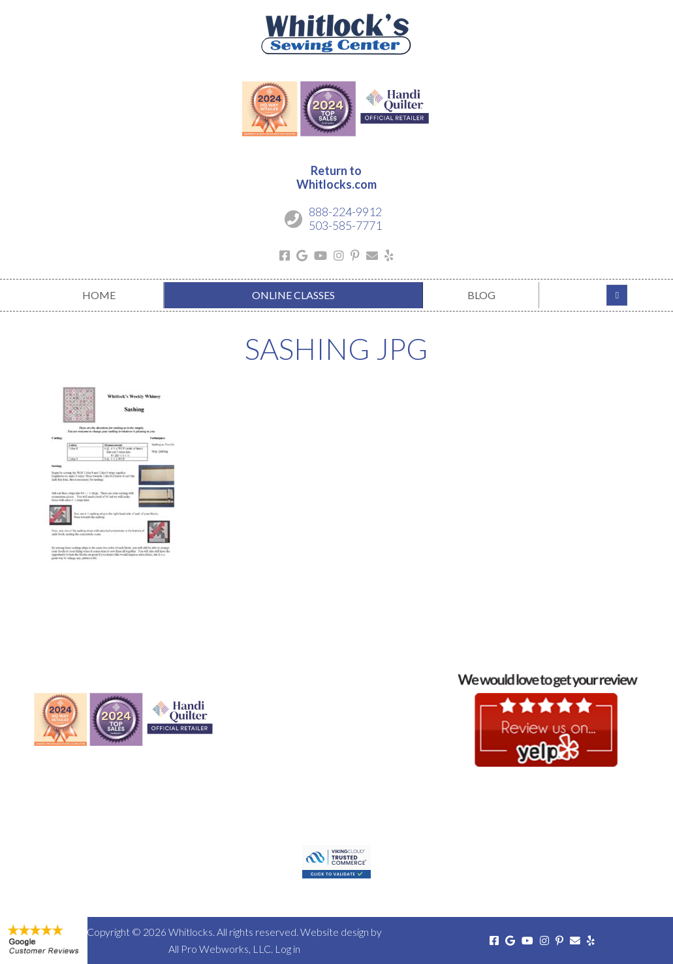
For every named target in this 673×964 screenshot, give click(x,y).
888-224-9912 (345, 211)
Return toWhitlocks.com (336, 177)
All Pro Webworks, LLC (219, 948)
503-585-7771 (345, 225)
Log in (287, 948)
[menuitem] (99, 295)
